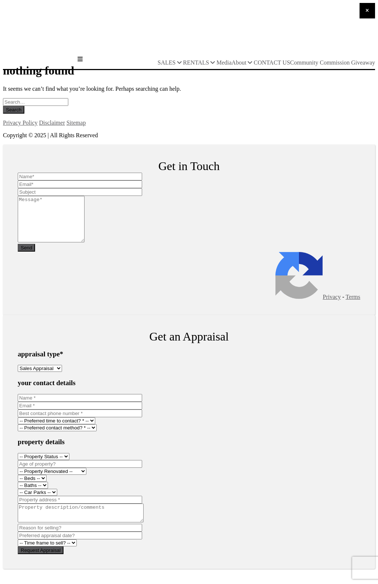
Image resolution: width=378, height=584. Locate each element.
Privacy (332, 306)
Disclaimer (52, 123)
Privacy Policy (20, 123)
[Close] (367, 10)
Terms (353, 306)
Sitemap (76, 123)
